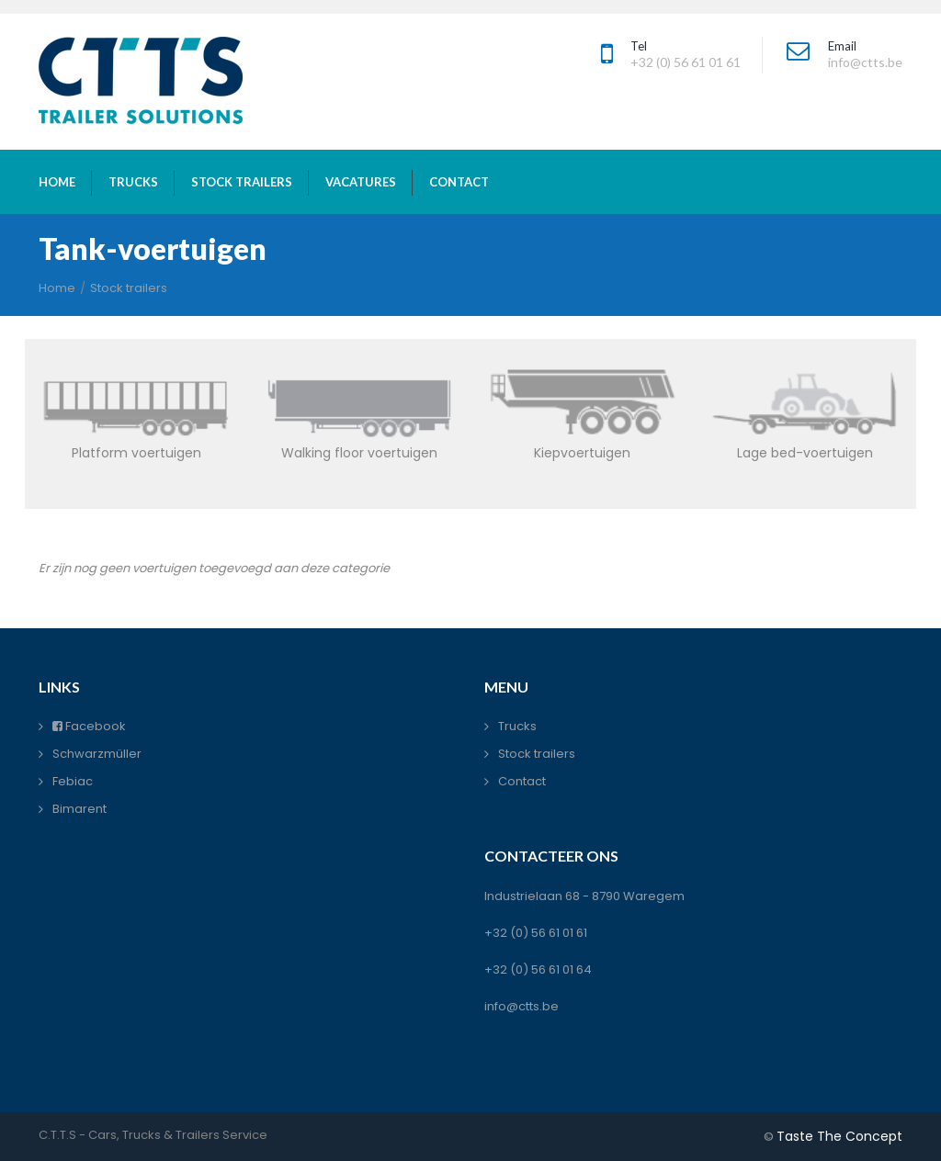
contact (459, 181)
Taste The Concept (839, 1136)
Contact (522, 781)
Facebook (89, 726)
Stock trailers (128, 288)
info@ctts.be (521, 1006)
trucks (133, 181)
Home (57, 288)
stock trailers (241, 181)
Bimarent (79, 808)
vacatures (360, 181)
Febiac (72, 781)
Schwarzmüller (97, 753)
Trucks (517, 726)
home (57, 181)
